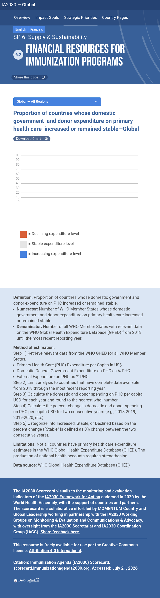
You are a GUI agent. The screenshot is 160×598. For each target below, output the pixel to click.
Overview (22, 17)
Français (36, 30)
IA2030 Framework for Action (72, 496)
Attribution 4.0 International (55, 550)
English (20, 30)
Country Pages (115, 17)
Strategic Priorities (80, 17)
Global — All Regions (57, 102)
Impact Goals (47, 17)
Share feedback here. (60, 531)
